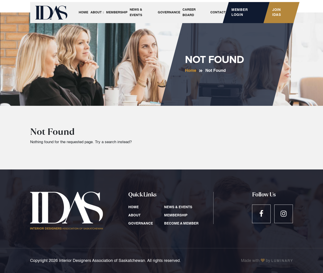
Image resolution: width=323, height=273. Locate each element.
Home (190, 71)
